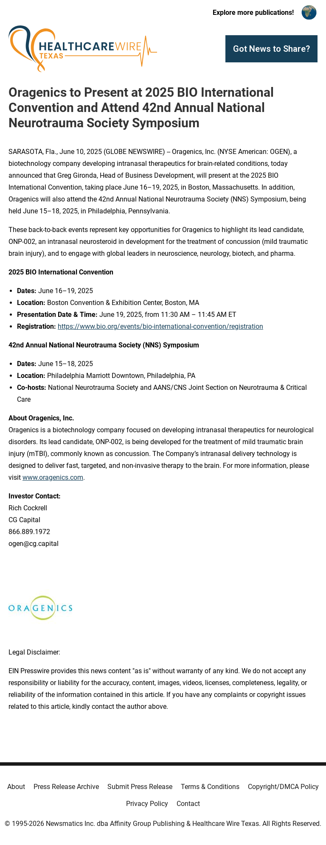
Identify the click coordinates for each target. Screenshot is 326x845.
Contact (188, 804)
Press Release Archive (66, 787)
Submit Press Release (139, 787)
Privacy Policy (147, 804)
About (16, 787)
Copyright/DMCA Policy (283, 787)
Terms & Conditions (210, 787)
